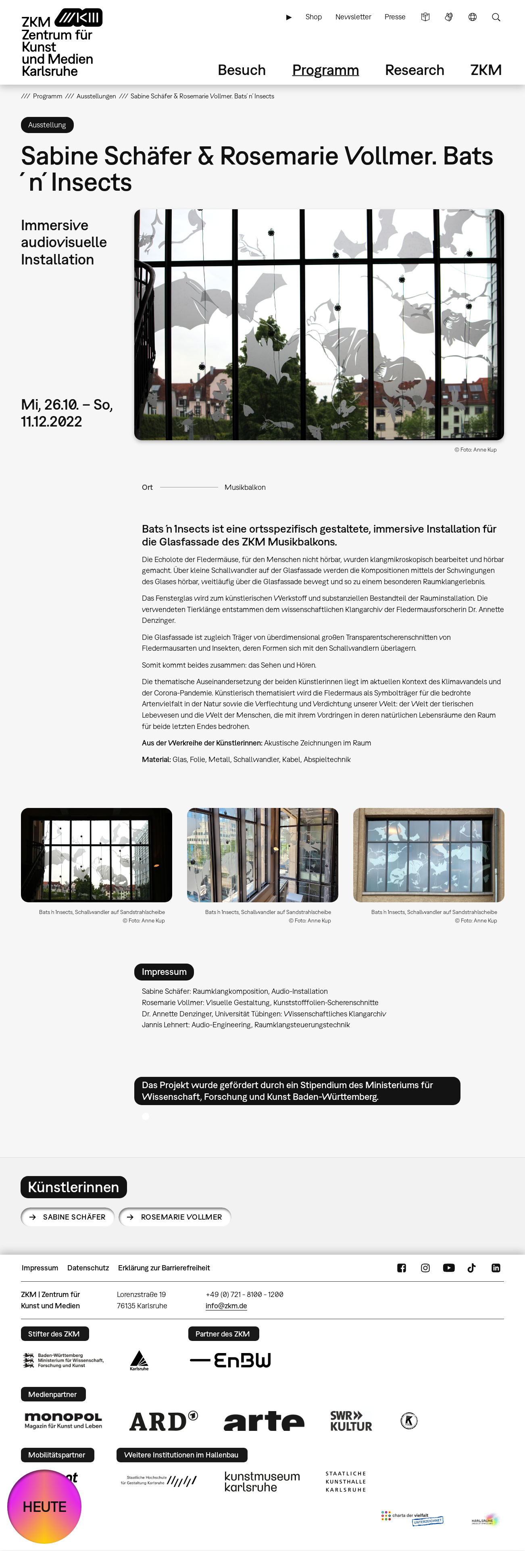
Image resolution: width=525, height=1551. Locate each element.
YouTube (449, 1268)
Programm (325, 69)
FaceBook (402, 1268)
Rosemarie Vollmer (181, 1217)
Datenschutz (88, 1268)
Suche (496, 17)
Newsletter (353, 16)
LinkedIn (496, 1268)
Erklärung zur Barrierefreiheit (164, 1268)
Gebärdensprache (449, 17)
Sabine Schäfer (74, 1217)
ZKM (486, 69)
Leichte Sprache (425, 17)
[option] (97, 869)
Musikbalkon (245, 487)
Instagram (425, 1268)
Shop (314, 16)
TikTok (473, 1268)
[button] (319, 324)
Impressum (40, 1268)
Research (415, 69)
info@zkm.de (226, 1305)
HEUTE (45, 1506)
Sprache (473, 17)
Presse (395, 16)
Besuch (242, 69)
